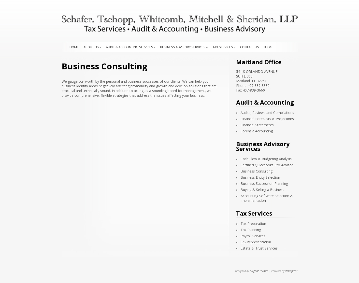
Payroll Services (253, 236)
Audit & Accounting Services (130, 47)
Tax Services (224, 47)
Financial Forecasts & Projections (267, 118)
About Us (92, 47)
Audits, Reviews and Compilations (267, 112)
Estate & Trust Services (259, 248)
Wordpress (291, 271)
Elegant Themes (259, 271)
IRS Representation (256, 242)
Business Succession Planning (264, 183)
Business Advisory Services (184, 47)
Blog (268, 47)
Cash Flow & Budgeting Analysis (266, 159)
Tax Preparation (253, 223)
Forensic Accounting (257, 131)
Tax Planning (251, 229)
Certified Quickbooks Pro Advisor (267, 165)
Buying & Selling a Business (262, 189)
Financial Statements (257, 125)
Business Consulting (257, 171)
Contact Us (249, 47)
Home (74, 47)
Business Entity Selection (260, 177)
